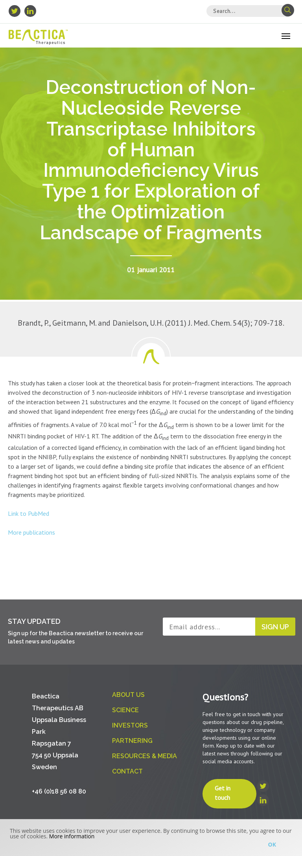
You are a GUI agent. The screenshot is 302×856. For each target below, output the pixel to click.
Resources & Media (144, 756)
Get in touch (222, 792)
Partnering (132, 740)
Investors (130, 725)
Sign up (275, 627)
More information (71, 836)
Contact (127, 771)
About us (128, 694)
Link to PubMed (28, 513)
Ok (272, 844)
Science (125, 710)
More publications (31, 532)
